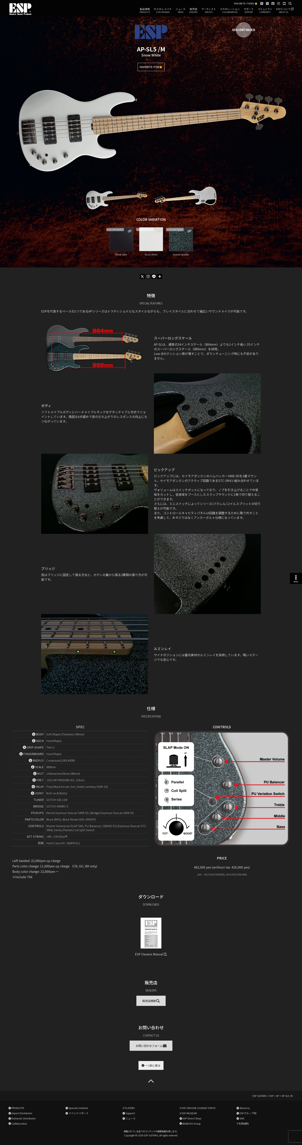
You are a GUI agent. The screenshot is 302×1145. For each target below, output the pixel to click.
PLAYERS (130, 1108)
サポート (249, 10)
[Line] (153, 276)
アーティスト (208, 10)
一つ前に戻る (151, 1065)
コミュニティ (265, 10)
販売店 (193, 10)
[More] (159, 276)
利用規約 (244, 1123)
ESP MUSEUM (189, 1113)
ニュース (180, 10)
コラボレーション (230, 10)
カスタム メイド (163, 10)
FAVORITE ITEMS (246, 3)
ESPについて (283, 10)
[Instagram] (148, 276)
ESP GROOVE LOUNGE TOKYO (199, 1108)
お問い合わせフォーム (151, 1046)
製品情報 (145, 10)
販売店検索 (151, 1001)
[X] (142, 276)
